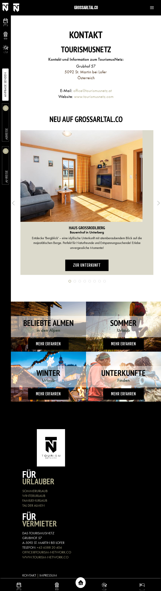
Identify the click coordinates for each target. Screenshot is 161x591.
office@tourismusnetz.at (92, 90)
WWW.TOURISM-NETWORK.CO (45, 557)
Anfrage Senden (5, 84)
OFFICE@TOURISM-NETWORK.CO (46, 552)
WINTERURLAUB (33, 495)
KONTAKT (29, 575)
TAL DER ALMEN (33, 505)
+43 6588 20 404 (49, 547)
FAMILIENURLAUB (34, 500)
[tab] (69, 281)
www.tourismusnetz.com (94, 96)
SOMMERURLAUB (35, 491)
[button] (150, 7)
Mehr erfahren (48, 344)
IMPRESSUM (48, 575)
